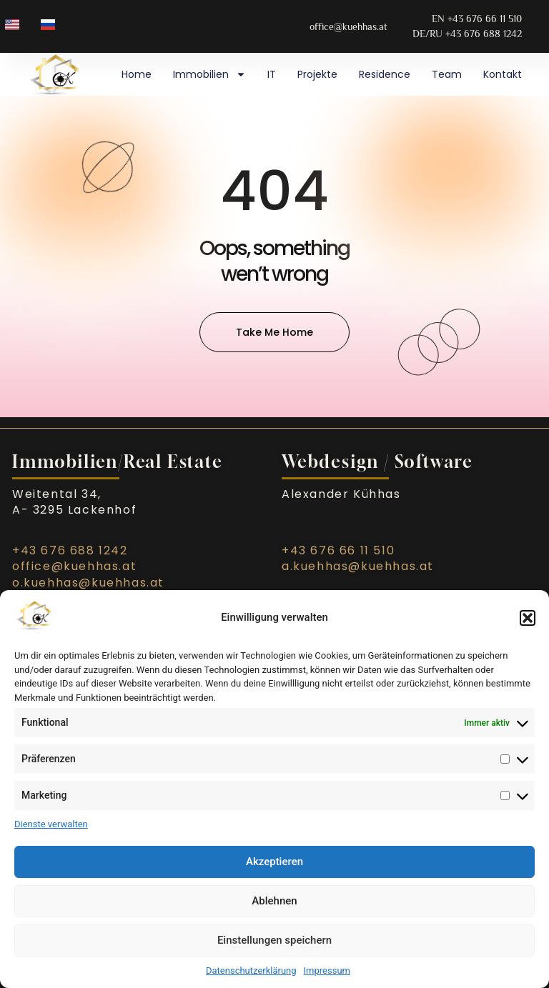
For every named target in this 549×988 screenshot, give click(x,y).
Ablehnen (274, 900)
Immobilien (209, 74)
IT (271, 74)
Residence (384, 74)
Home (137, 74)
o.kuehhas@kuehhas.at (88, 582)
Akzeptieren (274, 861)
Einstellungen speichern (274, 940)
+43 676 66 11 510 (338, 550)
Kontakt (502, 74)
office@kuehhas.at (74, 566)
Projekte (317, 74)
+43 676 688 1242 (70, 550)
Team (447, 74)
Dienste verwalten (51, 824)
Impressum (327, 970)
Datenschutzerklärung (251, 970)
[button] (527, 618)
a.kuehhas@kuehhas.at (358, 566)
